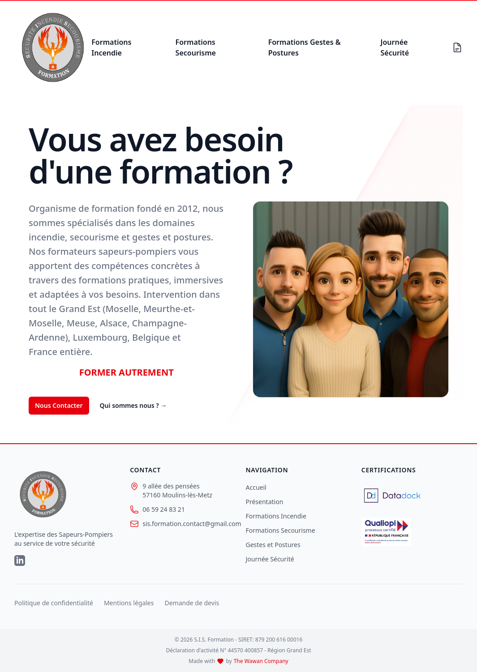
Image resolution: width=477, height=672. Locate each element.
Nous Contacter (59, 405)
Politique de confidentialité (53, 603)
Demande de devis (191, 603)
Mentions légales (129, 603)
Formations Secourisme (196, 47)
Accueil (256, 487)
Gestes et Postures (273, 544)
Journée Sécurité (394, 47)
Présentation (265, 501)
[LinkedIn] (19, 560)
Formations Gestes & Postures (304, 47)
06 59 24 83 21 (157, 509)
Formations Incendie (111, 47)
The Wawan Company (261, 661)
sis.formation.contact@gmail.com (180, 523)
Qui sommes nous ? (133, 405)
